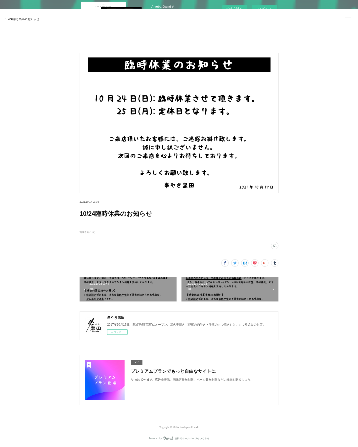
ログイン (264, 9)
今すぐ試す (234, 8)
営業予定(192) (87, 232)
